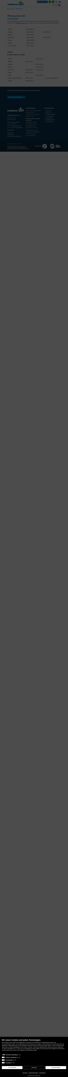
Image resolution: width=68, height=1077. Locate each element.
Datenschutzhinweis (33, 1072)
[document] (34, 1046)
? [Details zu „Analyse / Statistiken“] (19, 1057)
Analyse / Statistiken (11, 1057)
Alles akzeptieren (55, 1067)
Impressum (25, 1072)
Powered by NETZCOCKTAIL (34, 1075)
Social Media (9, 1060)
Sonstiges (8, 1062)
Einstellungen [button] (42, 1072)
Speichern (33, 1067)
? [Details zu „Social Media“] (15, 1060)
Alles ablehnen (12, 1067)
